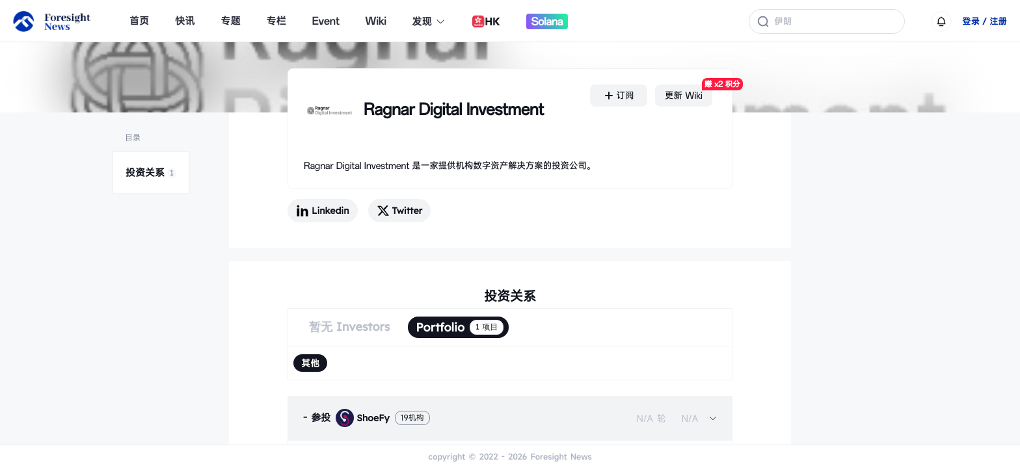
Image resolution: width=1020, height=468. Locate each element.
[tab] (510, 418)
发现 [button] (429, 21)
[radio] (310, 363)
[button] (510, 418)
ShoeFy (362, 418)
